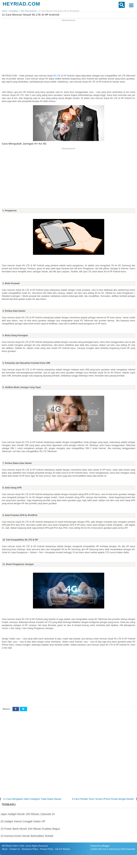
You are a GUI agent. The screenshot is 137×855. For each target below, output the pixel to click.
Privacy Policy (46, 849)
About (4, 849)
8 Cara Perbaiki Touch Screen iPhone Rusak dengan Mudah (103, 799)
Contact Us (14, 849)
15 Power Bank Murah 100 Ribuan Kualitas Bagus (30, 828)
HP (65, 75)
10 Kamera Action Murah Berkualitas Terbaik (27, 835)
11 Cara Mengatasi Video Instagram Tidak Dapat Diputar (32, 799)
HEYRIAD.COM (21, 4)
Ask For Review (62, 849)
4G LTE (57, 75)
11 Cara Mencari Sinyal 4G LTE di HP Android (30, 14)
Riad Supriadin (128, 849)
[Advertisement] (68, 47)
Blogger (106, 846)
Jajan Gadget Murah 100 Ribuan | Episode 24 (28, 813)
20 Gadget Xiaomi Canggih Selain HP (23, 821)
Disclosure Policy (30, 849)
